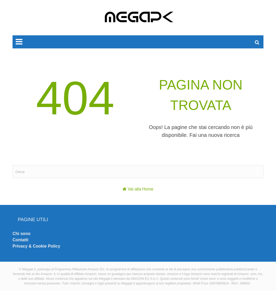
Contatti (20, 240)
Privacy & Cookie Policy (36, 246)
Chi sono (21, 233)
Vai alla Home (140, 189)
